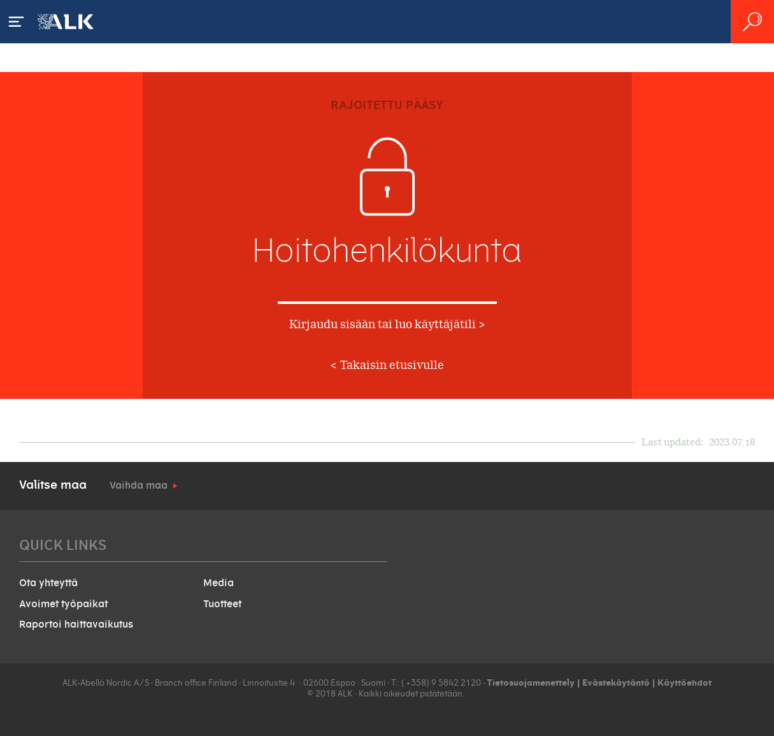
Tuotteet (222, 604)
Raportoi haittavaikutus (76, 624)
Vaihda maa (139, 485)
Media (218, 583)
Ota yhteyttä (48, 583)
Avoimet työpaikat (63, 604)
